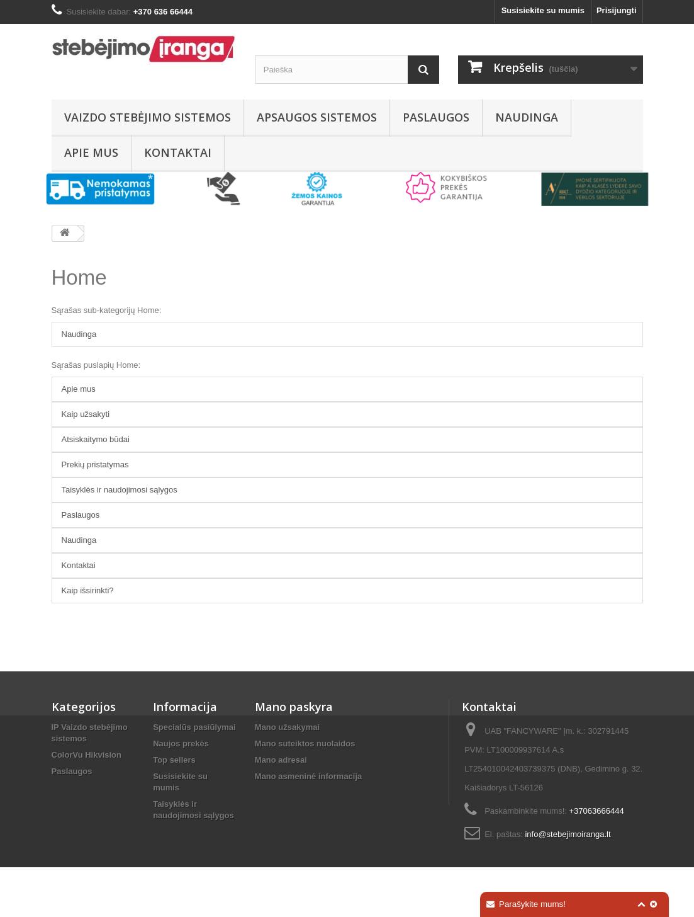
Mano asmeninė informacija (308, 776)
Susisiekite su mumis (543, 10)
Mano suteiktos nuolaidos (305, 743)
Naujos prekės (181, 743)
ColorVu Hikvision (86, 755)
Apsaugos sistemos (317, 117)
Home (79, 277)
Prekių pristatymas (95, 464)
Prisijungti (616, 10)
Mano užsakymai (287, 727)
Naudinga (526, 117)
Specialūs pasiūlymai (194, 727)
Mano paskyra (294, 706)
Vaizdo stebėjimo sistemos (147, 117)
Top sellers (174, 760)
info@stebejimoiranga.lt (567, 834)
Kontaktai (177, 152)
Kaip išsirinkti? (88, 590)
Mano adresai (281, 760)
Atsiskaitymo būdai (96, 439)
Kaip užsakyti (86, 414)
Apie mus (91, 152)
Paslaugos (436, 117)
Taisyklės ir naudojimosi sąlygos (119, 489)
